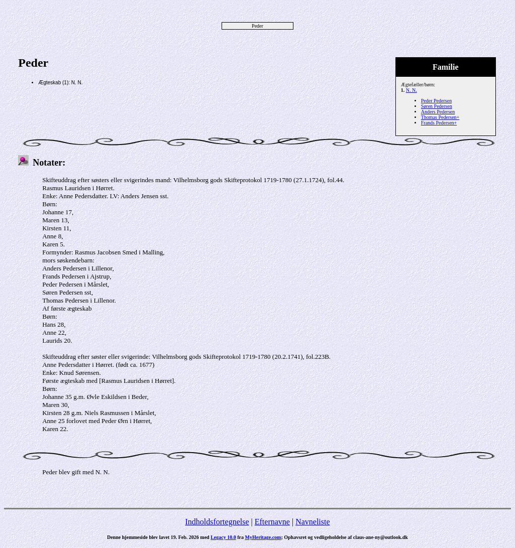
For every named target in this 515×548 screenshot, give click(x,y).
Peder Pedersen (436, 100)
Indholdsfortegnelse (217, 521)
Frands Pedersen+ (439, 122)
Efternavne (272, 521)
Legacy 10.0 (223, 537)
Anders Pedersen (438, 111)
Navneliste (312, 521)
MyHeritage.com (263, 537)
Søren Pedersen (436, 106)
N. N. (411, 90)
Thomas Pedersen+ (440, 117)
